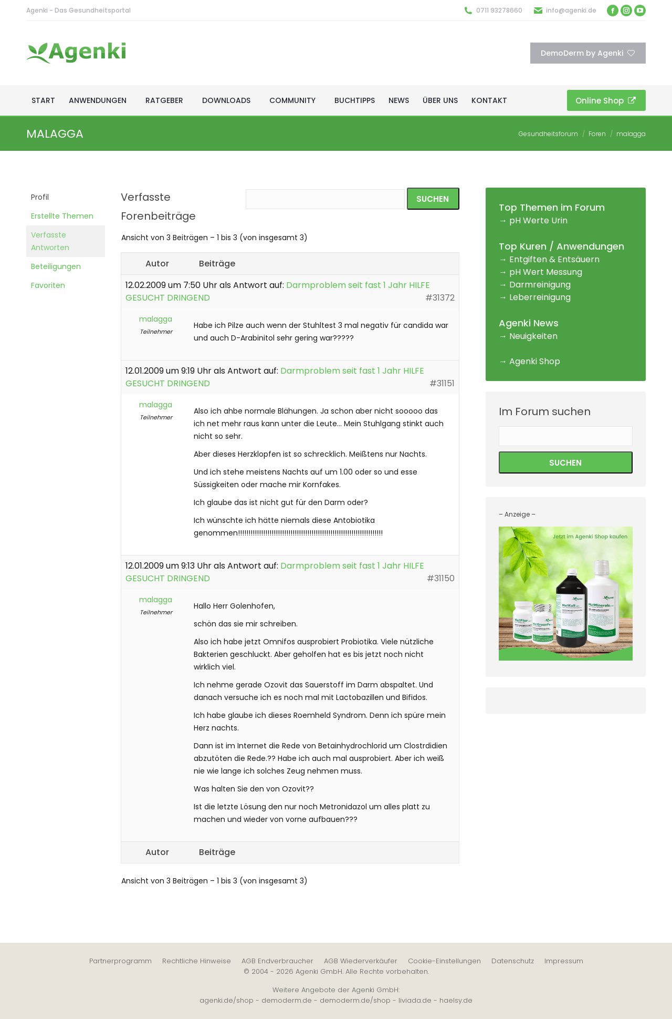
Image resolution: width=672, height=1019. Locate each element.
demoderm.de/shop (355, 1000)
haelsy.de (455, 1000)
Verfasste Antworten (50, 241)
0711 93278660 (499, 10)
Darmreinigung (540, 285)
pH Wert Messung (545, 272)
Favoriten (48, 285)
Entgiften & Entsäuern (554, 259)
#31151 (442, 383)
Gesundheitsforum (548, 133)
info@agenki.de (571, 10)
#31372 (440, 298)
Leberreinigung (540, 297)
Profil (40, 197)
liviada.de (415, 1000)
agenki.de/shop (227, 1000)
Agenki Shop (534, 361)
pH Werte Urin (538, 220)
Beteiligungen (56, 266)
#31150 (441, 578)
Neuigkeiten (533, 336)
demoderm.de (286, 1000)
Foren (597, 133)
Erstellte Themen (62, 216)
